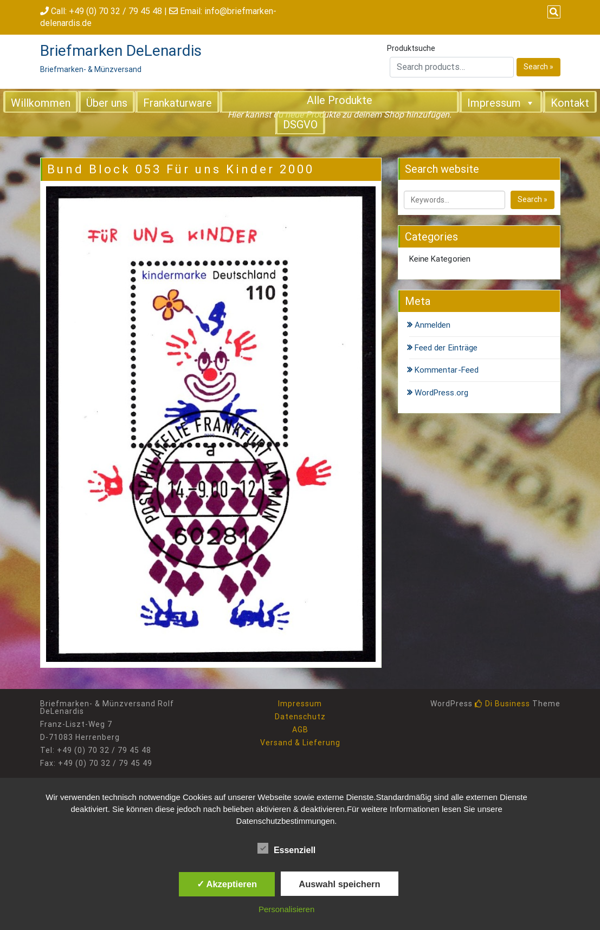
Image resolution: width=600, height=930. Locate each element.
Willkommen (40, 102)
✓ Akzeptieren (227, 884)
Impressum (501, 102)
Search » (538, 66)
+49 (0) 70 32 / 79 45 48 (115, 11)
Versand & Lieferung (300, 742)
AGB (300, 729)
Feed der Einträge (446, 348)
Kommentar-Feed (447, 370)
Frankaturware (177, 102)
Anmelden (433, 325)
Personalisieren (286, 909)
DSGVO (300, 124)
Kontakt (570, 102)
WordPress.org (441, 393)
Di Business (502, 703)
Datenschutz (300, 716)
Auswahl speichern (339, 884)
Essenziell (286, 848)
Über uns (106, 102)
